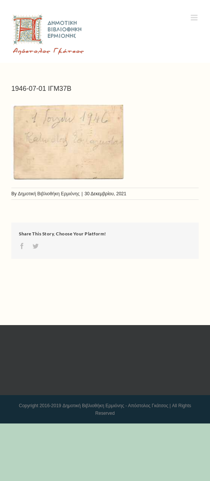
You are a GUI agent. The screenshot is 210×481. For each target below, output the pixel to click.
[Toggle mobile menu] (195, 18)
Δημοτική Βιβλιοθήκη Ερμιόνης (48, 193)
